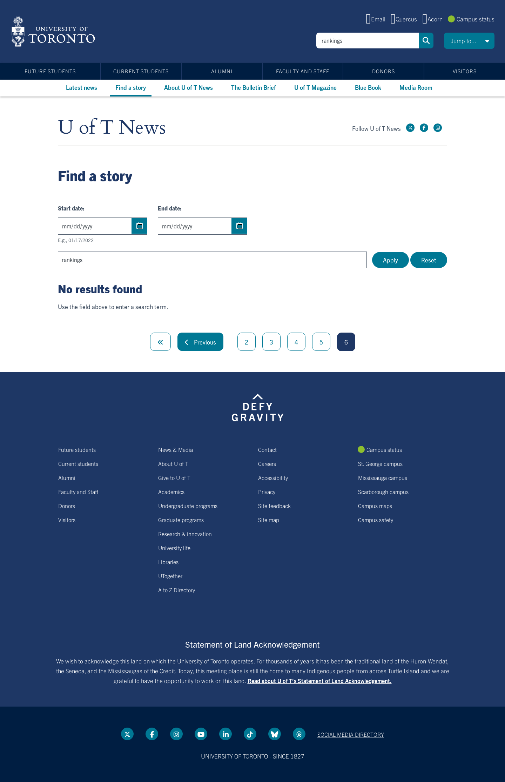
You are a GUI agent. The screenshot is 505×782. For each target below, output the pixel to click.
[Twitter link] (410, 127)
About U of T (173, 463)
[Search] (367, 40)
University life (174, 547)
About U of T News (188, 87)
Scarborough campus (383, 491)
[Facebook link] (424, 127)
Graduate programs (181, 519)
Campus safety (375, 519)
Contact (267, 449)
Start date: (71, 208)
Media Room (415, 87)
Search (426, 40)
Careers (267, 463)
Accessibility (273, 477)
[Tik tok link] (250, 734)
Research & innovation (185, 533)
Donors (383, 71)
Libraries (168, 561)
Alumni (222, 71)
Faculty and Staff (302, 71)
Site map (268, 519)
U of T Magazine (315, 87)
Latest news (81, 87)
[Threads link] (299, 734)
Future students (50, 71)
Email (378, 18)
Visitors (465, 71)
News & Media (175, 449)
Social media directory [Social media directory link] (350, 734)
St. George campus (380, 463)
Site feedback (274, 505)
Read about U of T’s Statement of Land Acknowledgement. (320, 680)
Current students (141, 71)
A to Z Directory (176, 589)
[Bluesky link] (274, 734)
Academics (171, 491)
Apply (390, 259)
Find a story (130, 87)
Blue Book (368, 87)
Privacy (266, 491)
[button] (469, 41)
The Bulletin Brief (253, 87)
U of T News (112, 128)
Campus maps (375, 505)
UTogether (170, 575)
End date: (170, 208)
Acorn (435, 18)
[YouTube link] (201, 734)
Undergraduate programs (187, 505)
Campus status (475, 18)
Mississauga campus (382, 477)
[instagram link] (437, 127)
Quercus (406, 18)
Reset (428, 259)
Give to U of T (174, 477)
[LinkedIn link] (225, 734)
